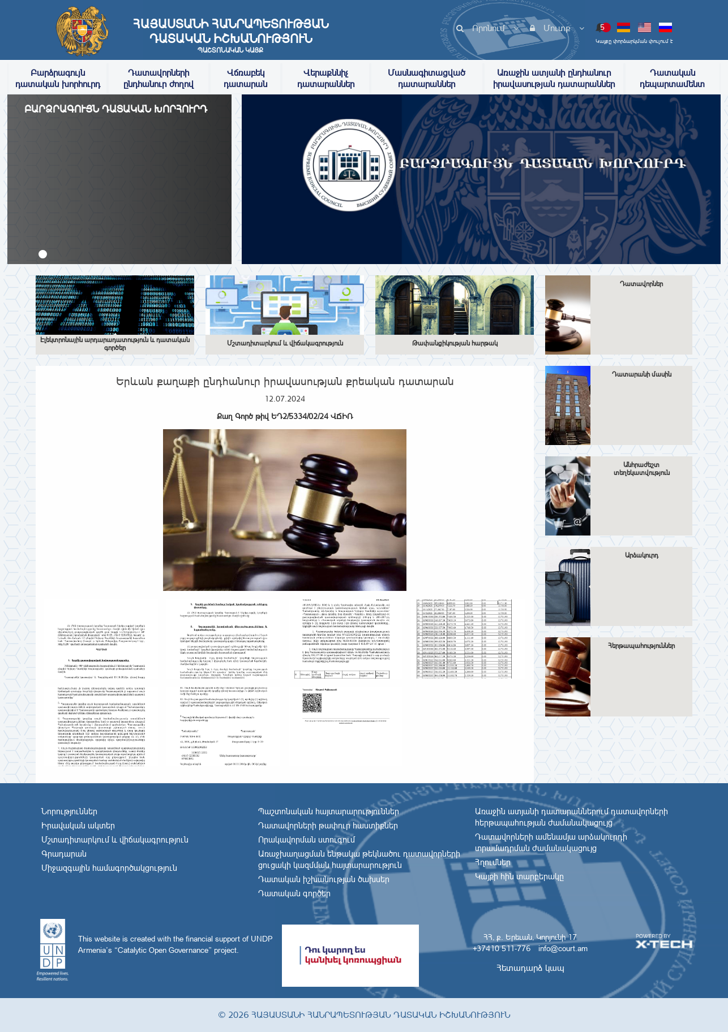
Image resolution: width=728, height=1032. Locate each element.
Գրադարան (64, 854)
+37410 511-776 (501, 948)
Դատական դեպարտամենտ (672, 78)
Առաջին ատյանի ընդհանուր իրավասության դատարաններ (554, 78)
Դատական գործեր (294, 893)
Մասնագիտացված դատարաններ (426, 78)
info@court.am (563, 948)
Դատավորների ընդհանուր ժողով (158, 78)
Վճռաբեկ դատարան (245, 78)
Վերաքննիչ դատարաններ (325, 78)
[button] (42, 254)
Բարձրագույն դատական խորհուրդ (57, 78)
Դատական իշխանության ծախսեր (323, 879)
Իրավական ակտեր (78, 826)
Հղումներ (493, 862)
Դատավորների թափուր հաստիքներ (328, 826)
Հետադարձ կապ (530, 967)
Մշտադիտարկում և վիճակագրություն (115, 840)
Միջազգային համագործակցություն (109, 868)
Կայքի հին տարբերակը (519, 876)
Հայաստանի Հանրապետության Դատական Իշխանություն (230, 35)
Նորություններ (69, 811)
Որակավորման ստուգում (306, 840)
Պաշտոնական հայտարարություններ (328, 811)
